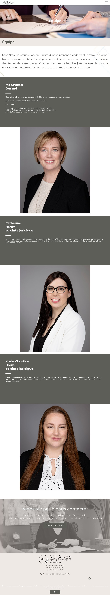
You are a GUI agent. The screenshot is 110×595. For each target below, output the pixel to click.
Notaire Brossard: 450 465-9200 (56, 574)
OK (55, 592)
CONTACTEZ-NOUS (55, 525)
